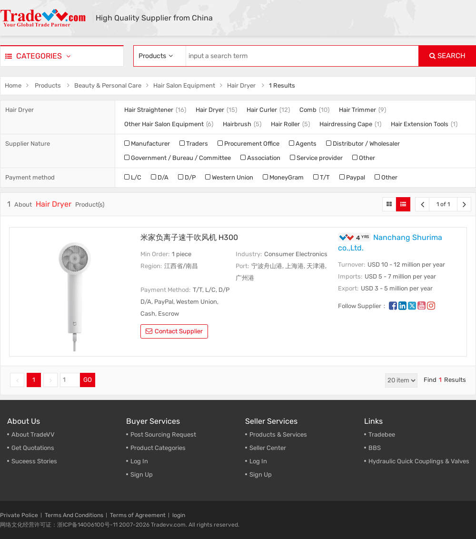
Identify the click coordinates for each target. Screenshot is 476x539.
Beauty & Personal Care (107, 85)
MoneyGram (283, 177)
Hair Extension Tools (419, 124)
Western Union (229, 177)
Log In (139, 461)
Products (48, 85)
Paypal (352, 177)
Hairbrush (237, 124)
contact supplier (174, 331)
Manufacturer (147, 143)
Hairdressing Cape (345, 124)
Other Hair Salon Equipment (164, 124)
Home (13, 85)
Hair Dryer (241, 85)
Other (363, 157)
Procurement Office (248, 143)
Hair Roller (285, 124)
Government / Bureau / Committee (177, 157)
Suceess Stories (34, 461)
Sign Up (141, 474)
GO (87, 379)
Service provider (316, 157)
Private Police (19, 515)
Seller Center (267, 447)
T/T (321, 177)
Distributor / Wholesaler (363, 143)
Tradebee (381, 434)
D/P (187, 177)
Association (260, 157)
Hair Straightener (148, 109)
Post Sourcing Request (163, 434)
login (178, 515)
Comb (308, 109)
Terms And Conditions (74, 515)
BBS (374, 447)
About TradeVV (33, 434)
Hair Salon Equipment (184, 85)
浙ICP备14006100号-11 (87, 524)
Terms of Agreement (138, 515)
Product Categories (158, 447)
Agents (303, 143)
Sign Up (260, 474)
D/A (160, 177)
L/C (132, 177)
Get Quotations (32, 447)
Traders (193, 143)
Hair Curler (262, 109)
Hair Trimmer (357, 109)
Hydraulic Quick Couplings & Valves (418, 461)
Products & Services (278, 434)
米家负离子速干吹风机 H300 (189, 237)
